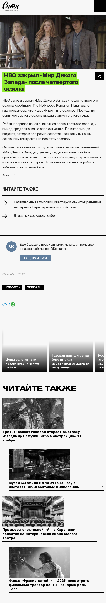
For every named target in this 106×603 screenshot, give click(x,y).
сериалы (34, 287)
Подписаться (35, 258)
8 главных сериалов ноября (35, 215)
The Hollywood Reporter (50, 105)
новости (12, 287)
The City (10, 6)
